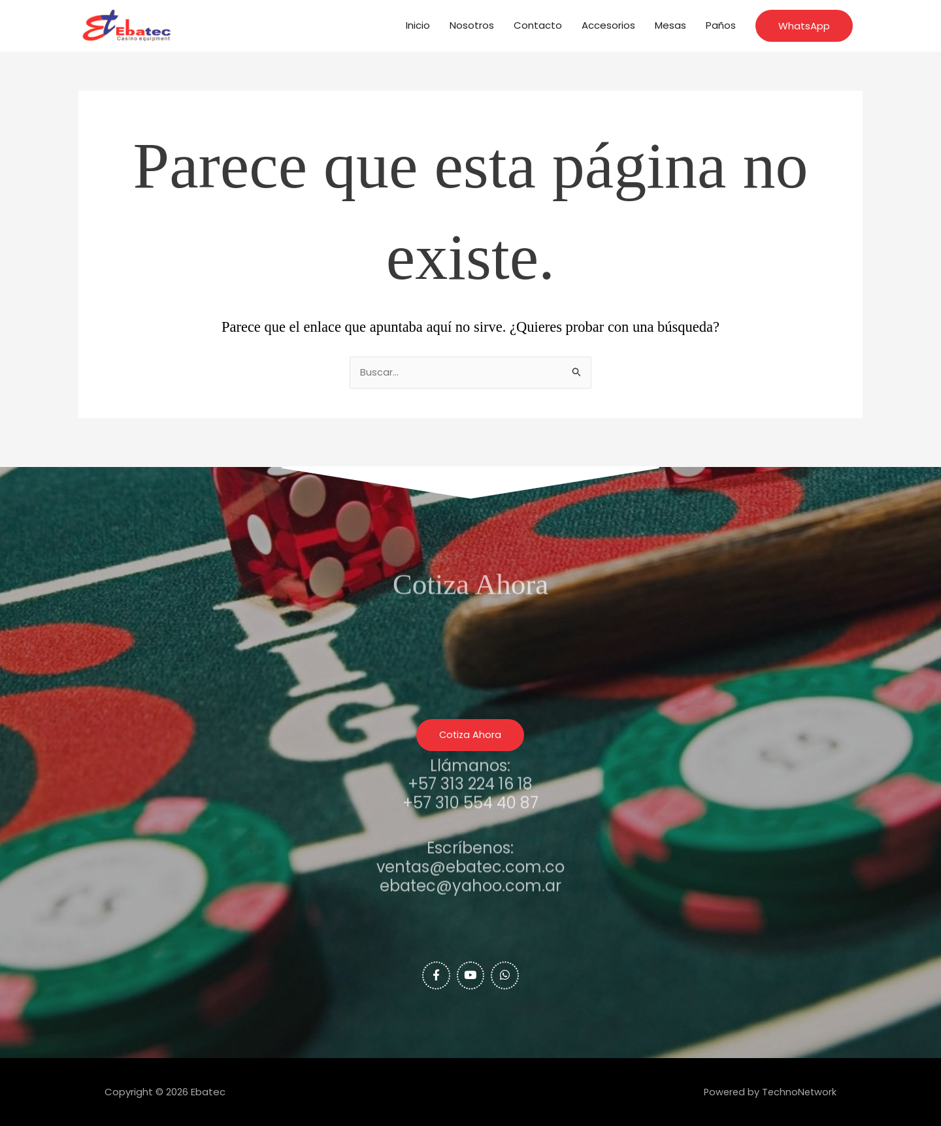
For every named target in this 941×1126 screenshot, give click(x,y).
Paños (721, 29)
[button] (804, 30)
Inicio (418, 29)
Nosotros (472, 29)
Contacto (538, 29)
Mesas (670, 29)
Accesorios (608, 29)
